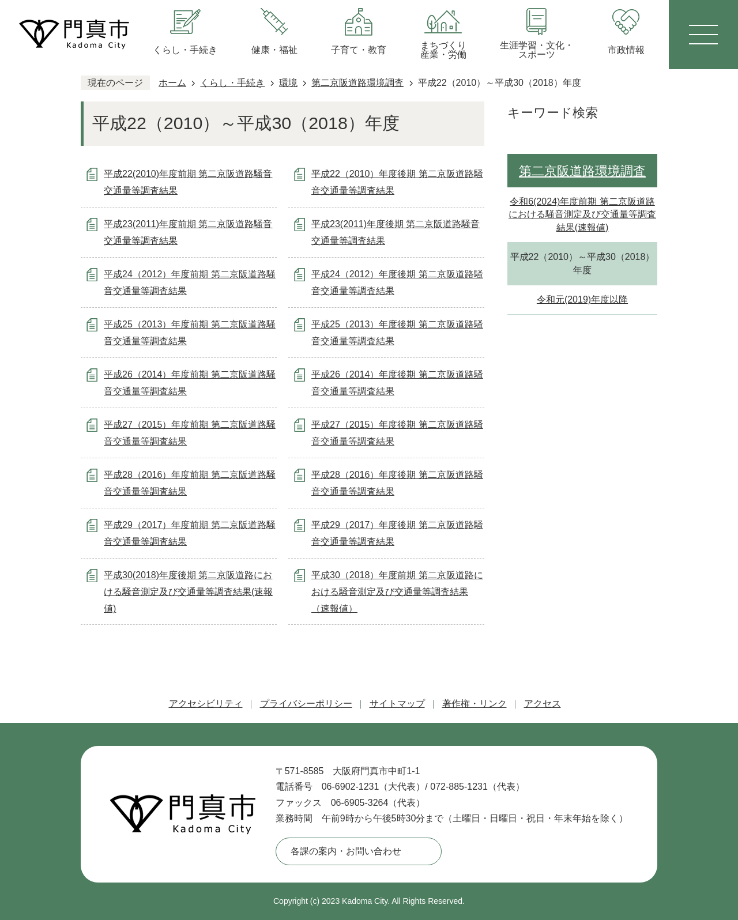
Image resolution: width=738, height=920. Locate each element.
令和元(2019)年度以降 (582, 299)
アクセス (542, 703)
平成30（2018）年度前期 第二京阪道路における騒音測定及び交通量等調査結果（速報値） (397, 591)
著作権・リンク (474, 703)
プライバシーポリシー (306, 703)
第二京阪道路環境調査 (357, 83)
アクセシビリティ (206, 703)
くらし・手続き (232, 83)
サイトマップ (397, 703)
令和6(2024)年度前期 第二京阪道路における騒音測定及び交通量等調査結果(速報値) (582, 214)
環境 (288, 83)
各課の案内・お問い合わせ (346, 851)
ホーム (172, 83)
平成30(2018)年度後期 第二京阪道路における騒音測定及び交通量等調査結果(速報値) (188, 591)
